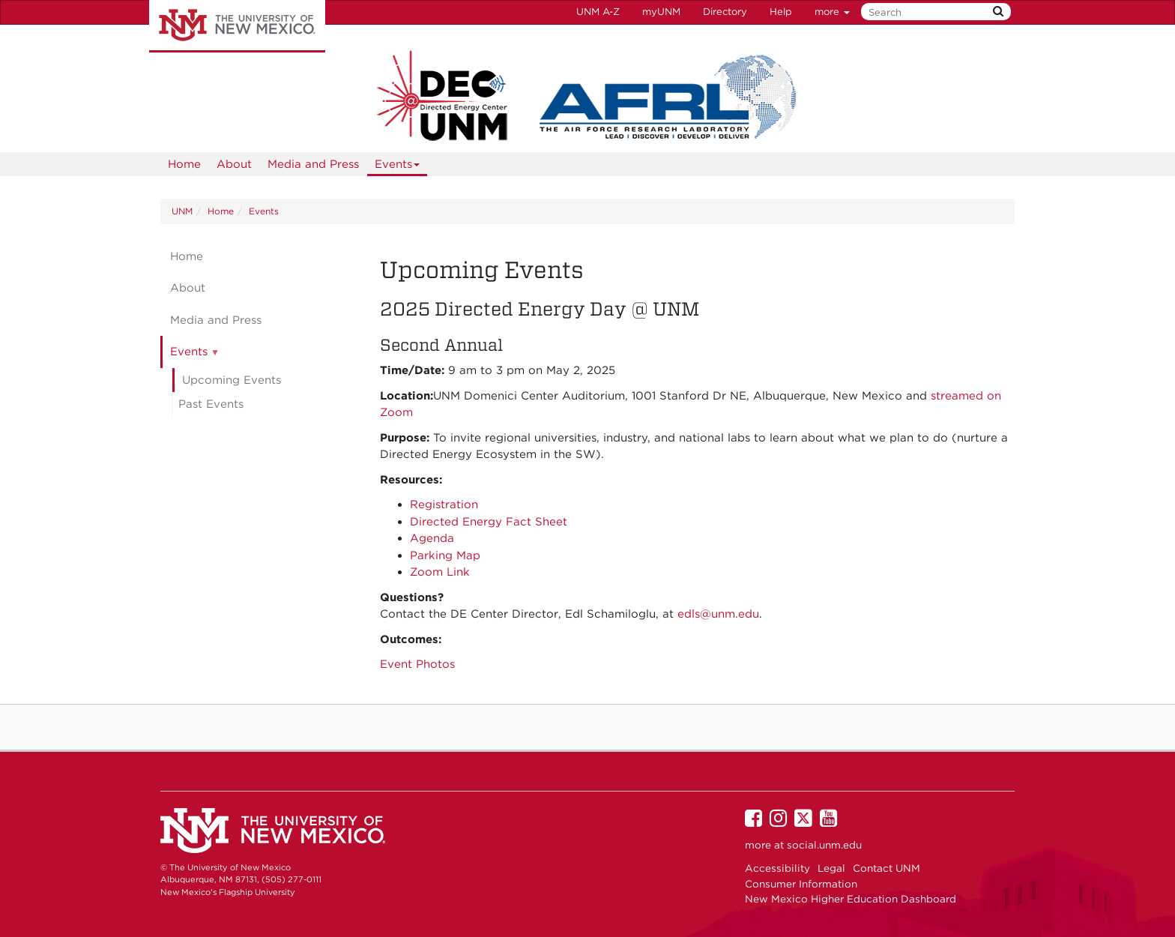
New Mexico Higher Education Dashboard (850, 899)
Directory (725, 11)
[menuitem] (184, 164)
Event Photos (417, 664)
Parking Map (445, 555)
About (234, 164)
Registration (444, 504)
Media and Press (313, 164)
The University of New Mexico (237, 26)
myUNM (661, 11)
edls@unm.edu (718, 614)
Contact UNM (886, 868)
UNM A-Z (598, 11)
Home (184, 164)
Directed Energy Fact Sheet (488, 521)
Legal (831, 868)
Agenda (432, 538)
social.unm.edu (824, 845)
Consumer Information (801, 884)
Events (397, 166)
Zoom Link (440, 572)
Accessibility (777, 868)
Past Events (211, 404)
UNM (182, 211)
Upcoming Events (231, 380)
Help (781, 11)
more (832, 11)
